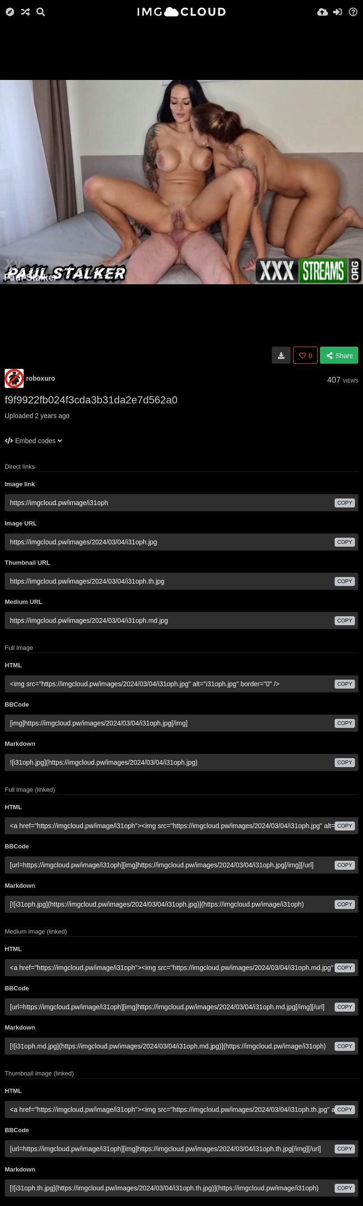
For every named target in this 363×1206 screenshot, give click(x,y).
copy (344, 503)
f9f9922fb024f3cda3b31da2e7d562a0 (91, 400)
